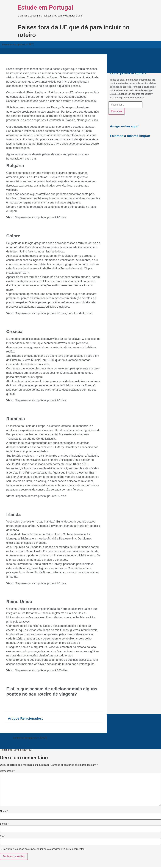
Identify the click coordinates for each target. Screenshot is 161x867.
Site (2, 836)
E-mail (4, 824)
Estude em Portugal (45, 7)
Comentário (7, 771)
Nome (4, 811)
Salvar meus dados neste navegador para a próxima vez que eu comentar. (44, 849)
